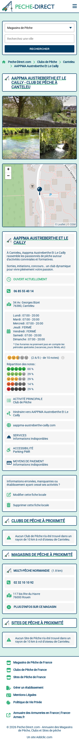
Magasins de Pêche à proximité (41, 554)
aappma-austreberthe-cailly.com (34, 425)
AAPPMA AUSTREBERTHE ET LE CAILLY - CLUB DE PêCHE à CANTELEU (38, 82)
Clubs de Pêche (47, 62)
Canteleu (69, 62)
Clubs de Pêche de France (30, 669)
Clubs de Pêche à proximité (38, 521)
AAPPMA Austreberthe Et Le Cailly (36, 66)
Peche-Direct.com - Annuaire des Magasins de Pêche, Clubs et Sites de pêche (44, 728)
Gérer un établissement (28, 687)
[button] (39, 191)
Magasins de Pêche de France (32, 662)
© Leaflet (60, 224)
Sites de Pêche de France (29, 677)
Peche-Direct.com (19, 62)
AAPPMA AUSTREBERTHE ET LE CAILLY (40, 240)
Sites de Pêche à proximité (37, 623)
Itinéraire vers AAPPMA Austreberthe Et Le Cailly (40, 413)
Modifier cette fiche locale (29, 494)
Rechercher (39, 48)
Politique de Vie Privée (27, 702)
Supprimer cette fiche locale (31, 505)
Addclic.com (44, 737)
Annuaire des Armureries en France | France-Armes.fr (42, 715)
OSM (73, 224)
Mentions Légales (24, 695)
